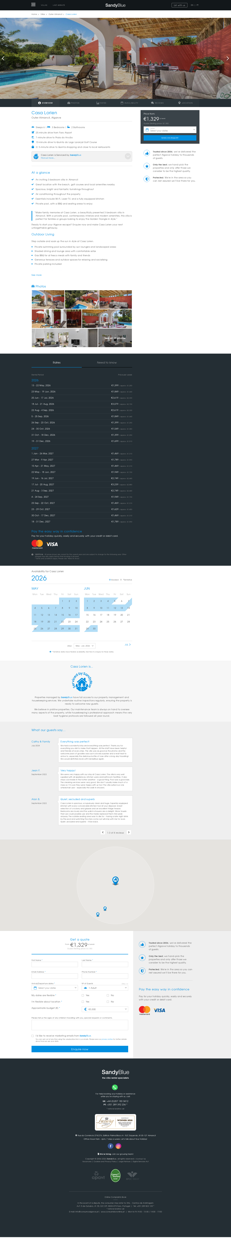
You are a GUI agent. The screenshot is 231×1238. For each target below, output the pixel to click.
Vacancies (84, 1162)
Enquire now (79, 1049)
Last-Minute (59, 5)
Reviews (157, 103)
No (110, 995)
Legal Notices (125, 1162)
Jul (128, 644)
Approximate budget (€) (46, 1007)
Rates (102, 103)
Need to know (107, 362)
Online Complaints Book (115, 1198)
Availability (129, 103)
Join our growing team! (116, 1154)
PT (198, 5)
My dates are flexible (44, 995)
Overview (45, 102)
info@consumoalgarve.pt (87, 1212)
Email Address (39, 971)
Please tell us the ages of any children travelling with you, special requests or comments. (72, 1017)
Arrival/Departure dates (43, 983)
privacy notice (107, 1039)
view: (69, 645)
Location (185, 103)
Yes (85, 995)
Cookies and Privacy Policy (104, 1162)
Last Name (87, 960)
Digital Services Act (142, 1162)
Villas (44, 5)
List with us (179, 5)
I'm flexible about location (47, 1001)
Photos (73, 103)
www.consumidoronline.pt (113, 1212)
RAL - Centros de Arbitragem (140, 1204)
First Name (37, 960)
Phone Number (89, 971)
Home (34, 14)
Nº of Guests (87, 983)
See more (37, 274)
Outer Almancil (55, 14)
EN (192, 5)
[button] (115, 880)
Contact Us (141, 1159)
